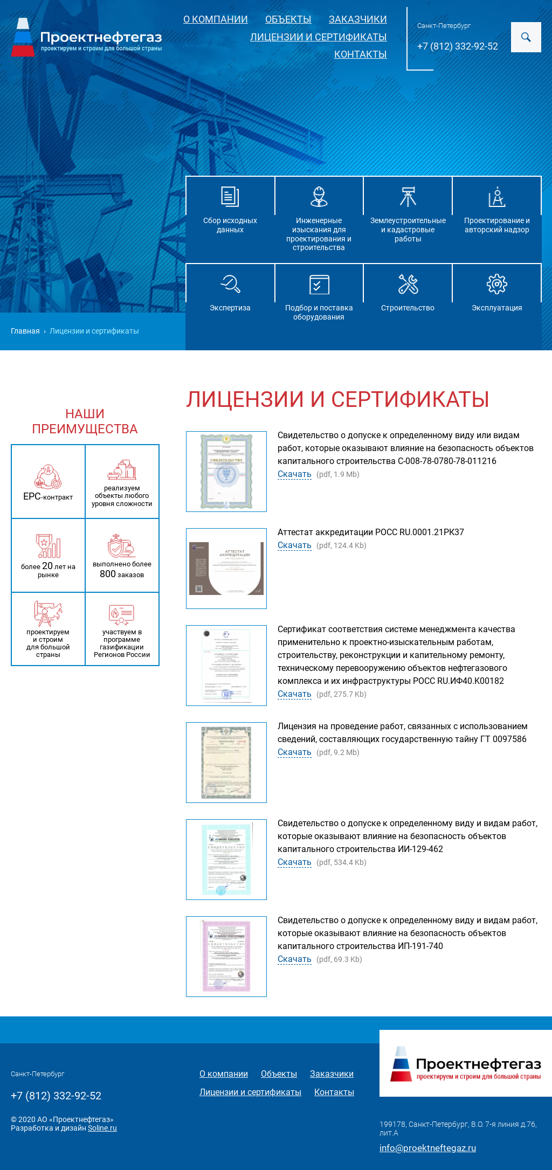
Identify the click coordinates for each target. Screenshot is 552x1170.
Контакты (360, 54)
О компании (215, 19)
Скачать (295, 474)
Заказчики (358, 19)
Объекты (288, 19)
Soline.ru (102, 1128)
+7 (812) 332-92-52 (457, 46)
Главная (25, 331)
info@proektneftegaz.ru (428, 1148)
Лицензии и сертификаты (318, 37)
